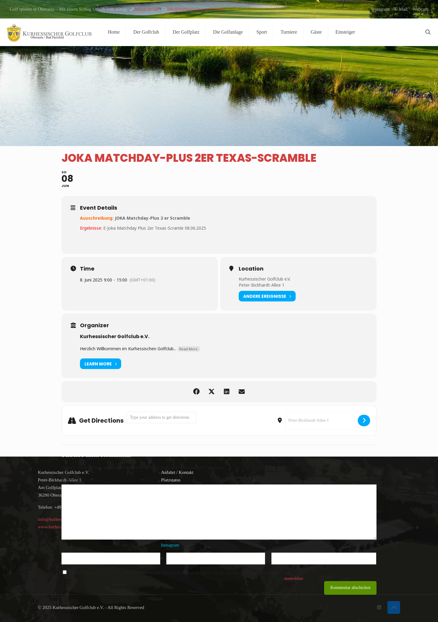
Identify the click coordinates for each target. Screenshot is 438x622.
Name (66, 547)
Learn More (101, 364)
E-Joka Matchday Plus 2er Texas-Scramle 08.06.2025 (154, 228)
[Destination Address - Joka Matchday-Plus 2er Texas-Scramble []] (320, 420)
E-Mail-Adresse (180, 547)
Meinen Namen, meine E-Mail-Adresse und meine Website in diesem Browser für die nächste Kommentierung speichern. (179, 572)
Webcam (420, 9)
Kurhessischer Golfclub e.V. (264, 279)
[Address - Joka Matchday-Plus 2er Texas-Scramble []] (161, 417)
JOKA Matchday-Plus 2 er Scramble (152, 218)
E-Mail (401, 9)
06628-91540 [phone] (147, 9)
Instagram (380, 9)
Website (278, 547)
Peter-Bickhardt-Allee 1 (261, 285)
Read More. (188, 349)
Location (251, 268)
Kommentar (74, 479)
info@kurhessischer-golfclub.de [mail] (196, 9)
